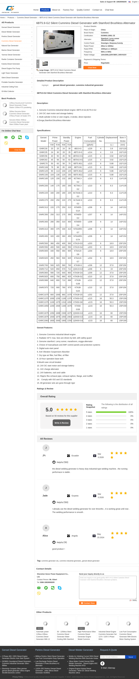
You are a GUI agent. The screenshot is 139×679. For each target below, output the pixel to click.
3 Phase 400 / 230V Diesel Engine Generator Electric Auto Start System (15, 657)
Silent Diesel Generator (10, 78)
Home (36, 10)
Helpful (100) (62, 462)
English (135, 2)
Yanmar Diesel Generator (11, 55)
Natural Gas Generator (10, 46)
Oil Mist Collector (8, 91)
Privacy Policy (18, 677)
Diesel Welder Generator (11, 32)
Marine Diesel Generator (11, 50)
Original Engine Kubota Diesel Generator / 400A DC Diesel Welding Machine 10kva (82, 671)
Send (130, 657)
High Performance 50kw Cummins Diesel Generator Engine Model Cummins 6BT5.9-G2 (87, 637)
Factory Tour (68, 10)
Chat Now (109, 10)
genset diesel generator (91, 561)
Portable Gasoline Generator (12, 82)
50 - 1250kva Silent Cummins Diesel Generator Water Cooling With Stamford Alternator (65, 637)
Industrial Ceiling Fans (10, 87)
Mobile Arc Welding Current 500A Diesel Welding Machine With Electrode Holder (83, 657)
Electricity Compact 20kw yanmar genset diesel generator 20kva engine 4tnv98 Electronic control (16, 671)
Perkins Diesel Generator (11, 36)
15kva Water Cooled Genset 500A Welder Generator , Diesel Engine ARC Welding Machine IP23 (83, 663)
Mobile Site (105, 671)
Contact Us (97, 10)
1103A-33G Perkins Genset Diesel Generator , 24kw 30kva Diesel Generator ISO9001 (48, 671)
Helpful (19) (62, 542)
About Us (56, 10)
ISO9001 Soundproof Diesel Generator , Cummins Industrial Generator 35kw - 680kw (17, 663)
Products (45, 10)
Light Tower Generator (10, 73)
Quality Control (83, 10)
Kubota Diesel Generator (11, 64)
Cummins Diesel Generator (27, 18)
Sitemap (111, 668)
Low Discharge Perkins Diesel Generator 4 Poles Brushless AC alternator (47, 663)
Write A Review (62, 423)
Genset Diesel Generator (11, 27)
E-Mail (104, 668)
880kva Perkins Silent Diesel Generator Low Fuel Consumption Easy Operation (49, 657)
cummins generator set (49, 561)
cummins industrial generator (70, 561)
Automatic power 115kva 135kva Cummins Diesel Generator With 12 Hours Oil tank (43, 637)
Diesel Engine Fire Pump (11, 68)
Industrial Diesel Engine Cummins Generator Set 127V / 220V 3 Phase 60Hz (108, 635)
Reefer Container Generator (12, 59)
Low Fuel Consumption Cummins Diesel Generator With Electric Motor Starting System (128, 635)
